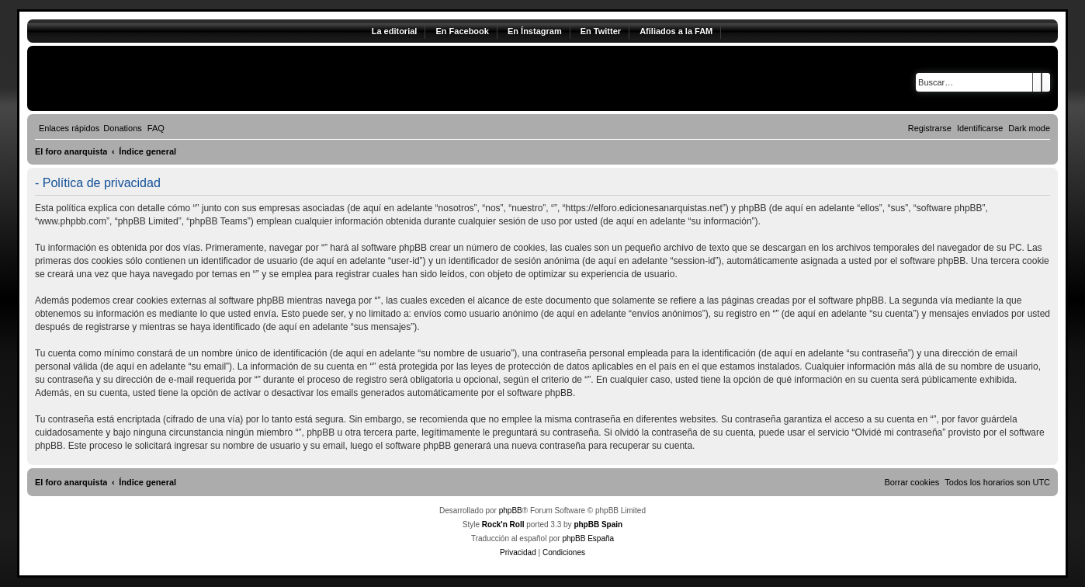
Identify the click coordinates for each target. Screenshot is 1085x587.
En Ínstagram (535, 31)
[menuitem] (122, 128)
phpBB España (588, 538)
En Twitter (601, 31)
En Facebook (461, 31)
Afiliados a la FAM (676, 31)
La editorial (395, 31)
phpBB (510, 510)
